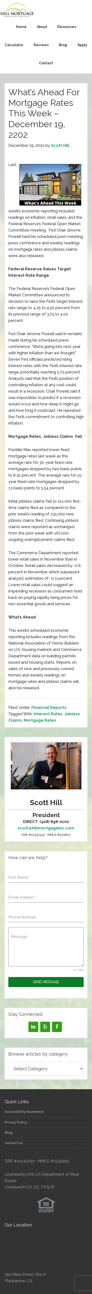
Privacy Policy (16, 1122)
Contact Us (14, 1143)
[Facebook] (57, 1027)
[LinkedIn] (33, 1027)
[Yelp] (45, 1027)
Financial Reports (48, 707)
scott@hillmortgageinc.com (46, 828)
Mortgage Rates (40, 720)
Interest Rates (48, 714)
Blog (8, 1132)
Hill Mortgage (46, 10)
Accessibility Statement (24, 1112)
